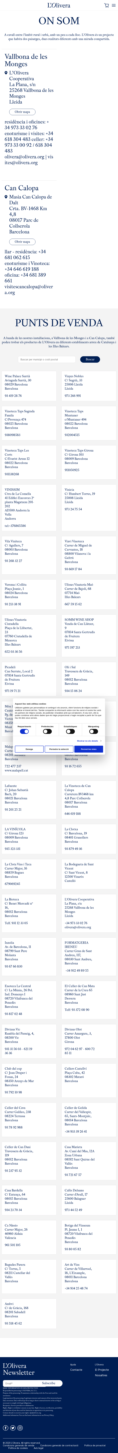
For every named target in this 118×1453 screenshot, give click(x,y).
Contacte (76, 1368)
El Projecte (102, 1368)
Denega (29, 749)
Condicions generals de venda (18, 1444)
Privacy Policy (49, 1414)
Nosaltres (101, 1374)
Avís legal (38, 1447)
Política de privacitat (95, 1444)
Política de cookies (18, 1447)
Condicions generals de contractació (59, 1444)
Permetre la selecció (59, 749)
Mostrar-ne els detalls (87, 741)
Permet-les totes (88, 749)
